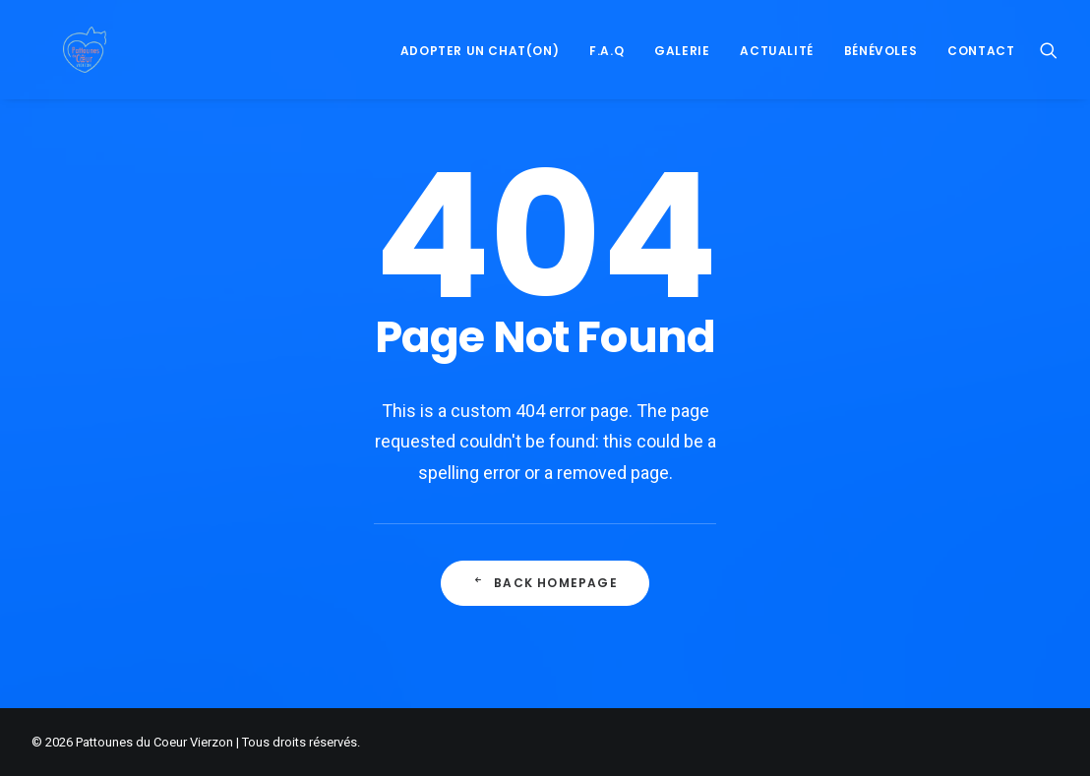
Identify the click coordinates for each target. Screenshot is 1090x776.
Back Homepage (545, 613)
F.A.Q (606, 78)
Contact (980, 78)
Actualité (776, 78)
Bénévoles (880, 78)
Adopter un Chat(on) (479, 78)
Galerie (681, 78)
